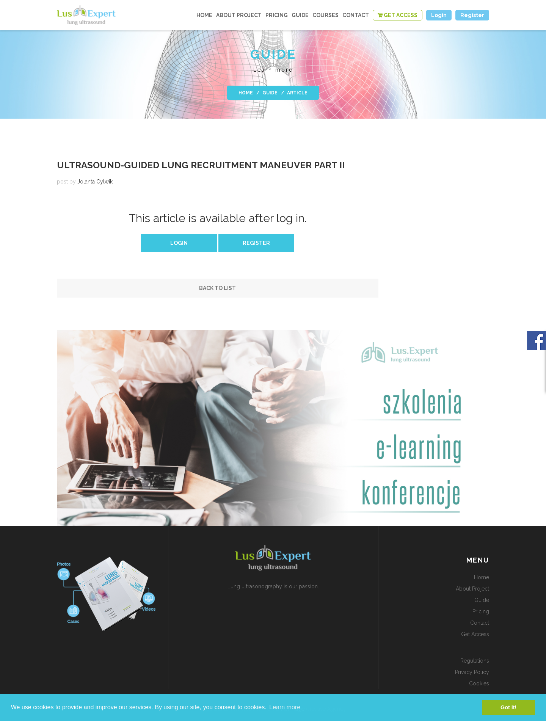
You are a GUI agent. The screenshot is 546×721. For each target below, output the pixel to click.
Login (179, 243)
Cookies (479, 683)
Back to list (217, 288)
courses (325, 15)
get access (475, 634)
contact (355, 15)
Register (256, 243)
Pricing (276, 15)
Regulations (474, 661)
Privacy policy (472, 672)
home (204, 15)
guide (300, 15)
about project (239, 15)
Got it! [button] (508, 707)
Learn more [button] (284, 707)
